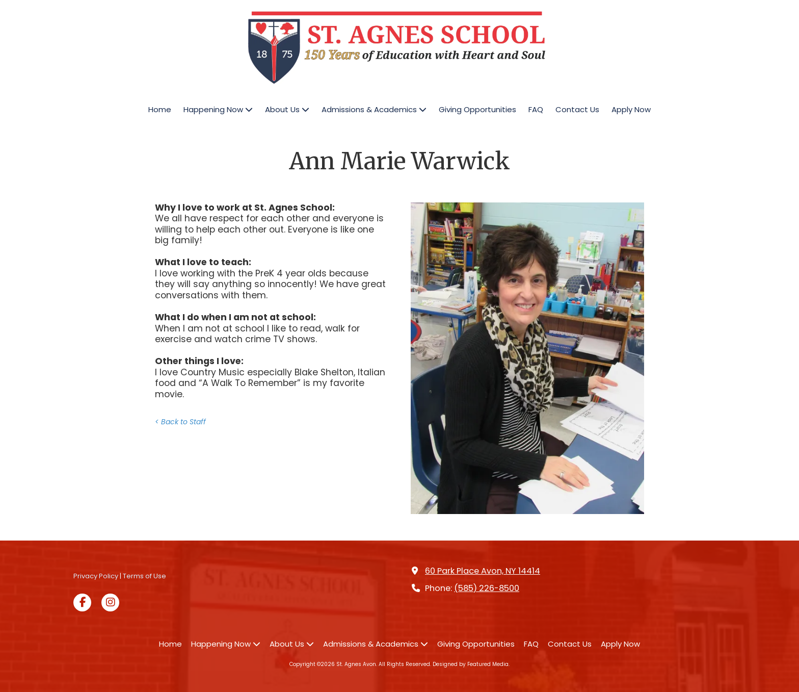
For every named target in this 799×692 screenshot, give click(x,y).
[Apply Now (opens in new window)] (631, 110)
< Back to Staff (180, 422)
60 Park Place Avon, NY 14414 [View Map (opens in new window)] (482, 571)
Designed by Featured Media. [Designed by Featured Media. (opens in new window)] (471, 664)
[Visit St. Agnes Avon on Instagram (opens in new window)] (110, 602)
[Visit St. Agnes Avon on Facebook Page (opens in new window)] (82, 602)
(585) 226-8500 (486, 588)
